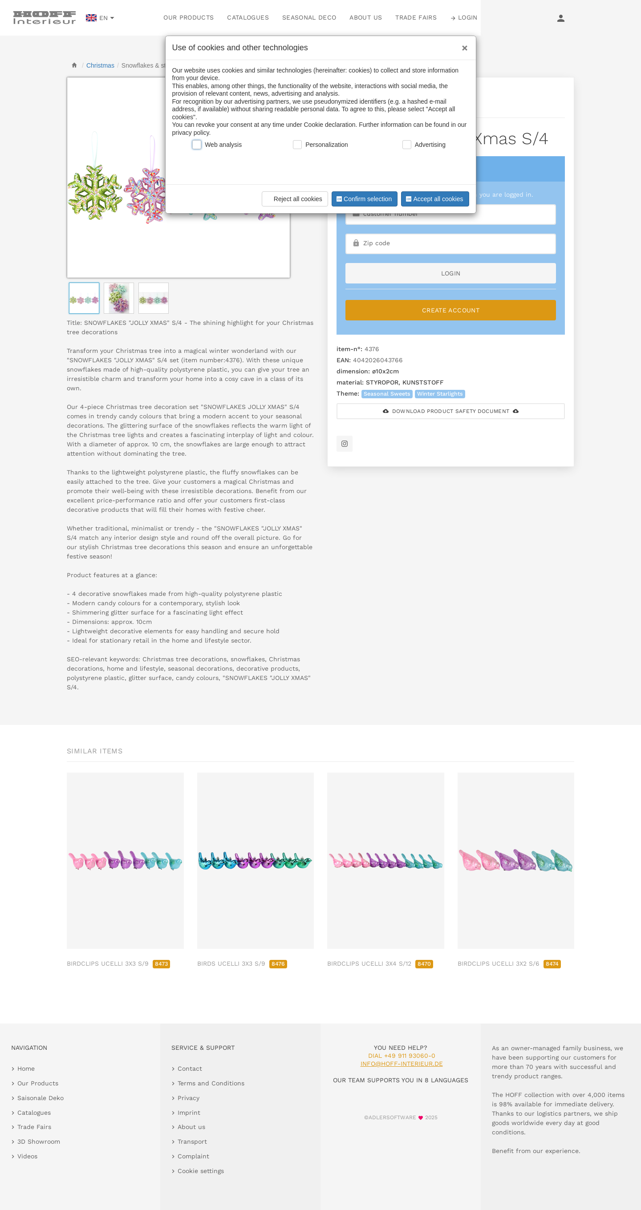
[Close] (462, 44)
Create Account (450, 310)
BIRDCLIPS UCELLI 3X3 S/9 (118, 963)
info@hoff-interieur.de (402, 1063)
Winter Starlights (440, 393)
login (451, 273)
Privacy (188, 1097)
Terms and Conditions (211, 1083)
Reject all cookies (293, 198)
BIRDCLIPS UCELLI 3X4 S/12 (380, 963)
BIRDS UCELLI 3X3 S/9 (242, 963)
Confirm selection (363, 198)
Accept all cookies (433, 198)
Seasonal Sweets (387, 393)
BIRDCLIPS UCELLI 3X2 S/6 (509, 963)
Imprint (189, 1112)
